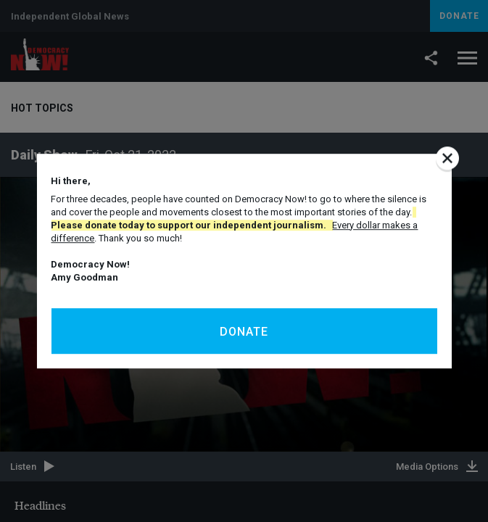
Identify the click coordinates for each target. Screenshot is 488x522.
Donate (244, 332)
